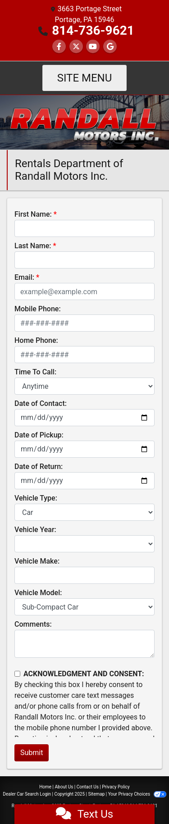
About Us (64, 786)
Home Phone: (36, 340)
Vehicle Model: (38, 592)
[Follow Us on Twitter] (76, 47)
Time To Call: (35, 372)
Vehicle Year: (35, 529)
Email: (24, 277)
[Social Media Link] (110, 47)
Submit (31, 752)
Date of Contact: (40, 403)
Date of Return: (38, 466)
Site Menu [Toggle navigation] (84, 78)
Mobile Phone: (37, 309)
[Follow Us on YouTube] (93, 47)
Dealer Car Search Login (27, 794)
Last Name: (32, 245)
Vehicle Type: (35, 498)
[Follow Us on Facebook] (59, 47)
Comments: (33, 624)
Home (45, 786)
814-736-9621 (93, 30)
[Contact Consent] (17, 674)
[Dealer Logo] (84, 122)
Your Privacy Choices (137, 794)
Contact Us (88, 786)
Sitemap (96, 794)
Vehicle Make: (36, 561)
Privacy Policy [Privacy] (116, 786)
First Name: (33, 214)
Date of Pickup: (39, 435)
